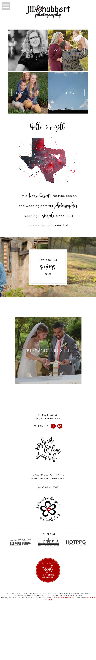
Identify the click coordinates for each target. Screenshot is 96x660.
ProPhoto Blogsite (64, 598)
